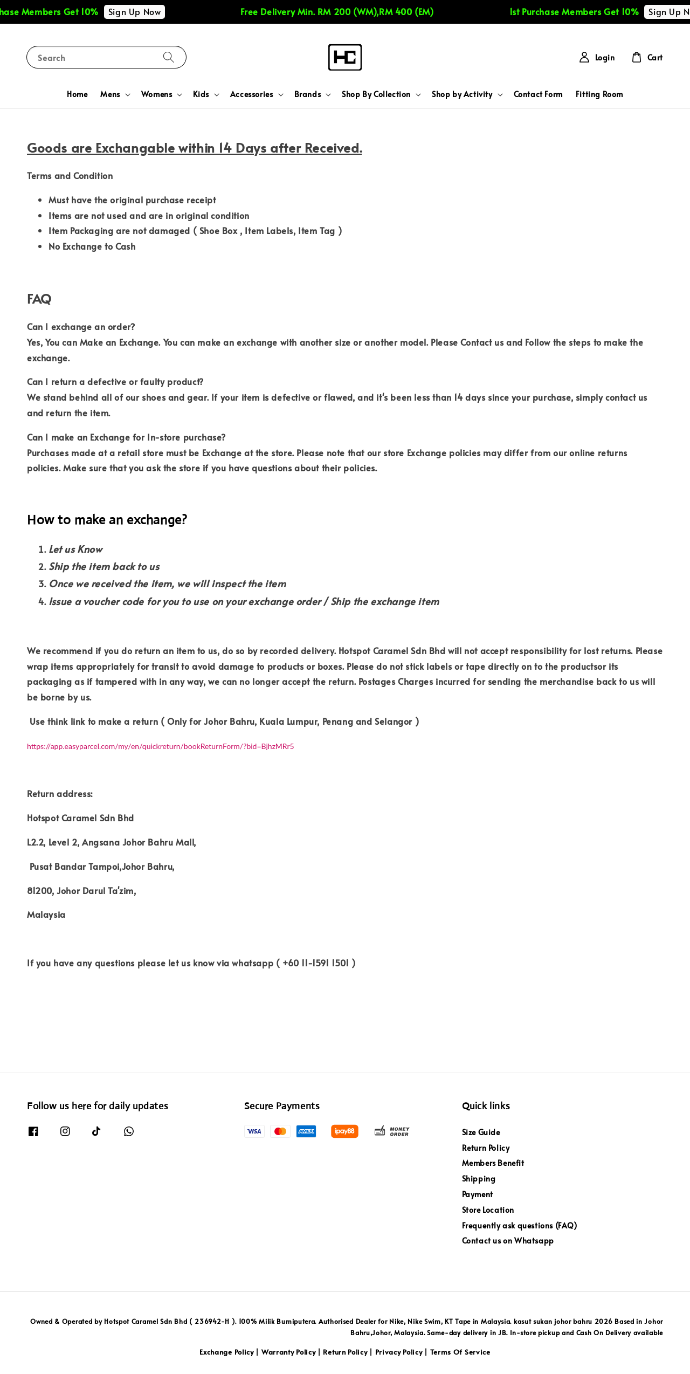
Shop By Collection (376, 94)
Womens (156, 94)
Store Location (488, 1210)
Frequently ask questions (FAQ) (519, 1225)
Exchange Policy (226, 1352)
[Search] (168, 56)
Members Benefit (493, 1163)
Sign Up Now (141, 11)
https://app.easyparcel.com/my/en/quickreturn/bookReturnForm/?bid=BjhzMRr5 (160, 746)
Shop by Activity (462, 94)
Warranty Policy (288, 1352)
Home (77, 94)
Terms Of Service (460, 1352)
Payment (477, 1194)
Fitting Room (599, 94)
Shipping (479, 1178)
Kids (201, 94)
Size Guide (481, 1132)
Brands (307, 94)
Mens (110, 94)
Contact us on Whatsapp (508, 1240)
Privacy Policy (399, 1352)
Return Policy (486, 1148)
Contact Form (538, 94)
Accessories (251, 94)
